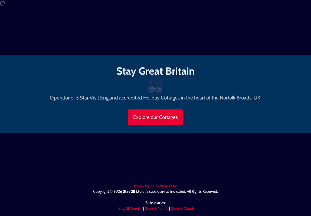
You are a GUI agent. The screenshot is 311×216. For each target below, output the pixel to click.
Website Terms (166, 186)
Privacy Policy (144, 186)
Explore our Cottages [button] (155, 117)
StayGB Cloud (182, 208)
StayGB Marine (156, 208)
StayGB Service (130, 208)
